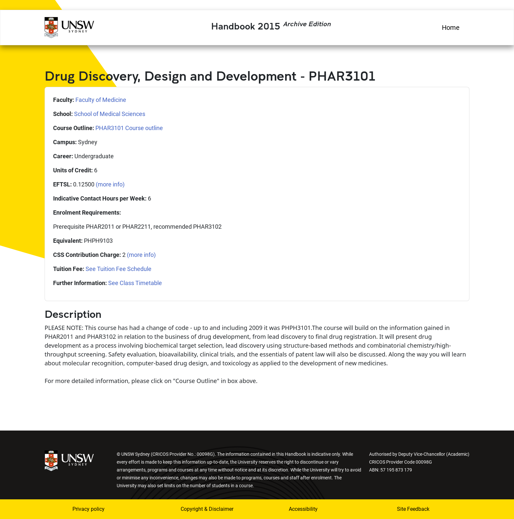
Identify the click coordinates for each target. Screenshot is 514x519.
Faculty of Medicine (100, 99)
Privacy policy (88, 509)
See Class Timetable (135, 282)
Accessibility (303, 509)
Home (451, 27)
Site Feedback (413, 509)
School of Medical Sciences (109, 113)
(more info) (110, 184)
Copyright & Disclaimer (207, 509)
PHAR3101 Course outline (129, 128)
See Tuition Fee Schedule (118, 268)
